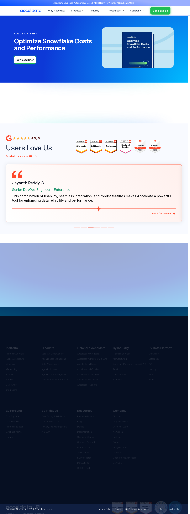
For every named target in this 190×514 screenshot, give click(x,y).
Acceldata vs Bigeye (87, 348)
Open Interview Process (124, 442)
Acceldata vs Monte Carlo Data (92, 343)
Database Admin (14, 416)
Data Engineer (13, 401)
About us (117, 401)
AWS (151, 348)
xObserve (10, 348)
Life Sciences (119, 359)
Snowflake (154, 338)
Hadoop (153, 353)
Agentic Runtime (49, 353)
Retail (115, 353)
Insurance (117, 364)
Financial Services (121, 338)
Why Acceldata (120, 406)
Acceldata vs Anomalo (88, 359)
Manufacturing (120, 343)
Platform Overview (15, 338)
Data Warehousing (50, 348)
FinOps (9, 421)
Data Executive (13, 406)
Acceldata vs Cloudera (88, 338)
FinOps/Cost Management (54, 411)
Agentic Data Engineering (54, 343)
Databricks (154, 343)
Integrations (11, 374)
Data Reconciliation (51, 406)
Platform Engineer (14, 411)
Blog (79, 406)
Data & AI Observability (53, 338)
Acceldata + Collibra (87, 369)
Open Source (83, 432)
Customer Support (86, 426)
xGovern (10, 359)
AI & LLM (46, 416)
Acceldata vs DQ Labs (88, 353)
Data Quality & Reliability (53, 401)
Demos (80, 411)
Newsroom (118, 416)
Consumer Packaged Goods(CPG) (129, 348)
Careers (117, 437)
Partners (117, 421)
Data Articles (83, 447)
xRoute (9, 364)
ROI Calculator (84, 442)
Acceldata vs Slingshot (88, 364)
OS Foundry (11, 369)
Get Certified (83, 452)
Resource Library (85, 401)
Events (116, 426)
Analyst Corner (120, 432)
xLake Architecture (15, 343)
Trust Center (83, 437)
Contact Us (118, 447)
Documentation (84, 416)
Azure (151, 364)
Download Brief (25, 59)
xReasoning (11, 353)
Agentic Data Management (54, 359)
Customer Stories (85, 421)
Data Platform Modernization (55, 364)
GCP (151, 359)
